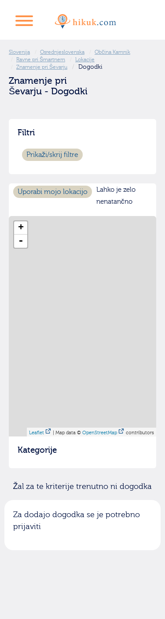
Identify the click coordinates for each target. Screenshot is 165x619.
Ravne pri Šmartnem (40, 59)
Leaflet (36, 433)
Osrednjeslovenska (62, 52)
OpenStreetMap (99, 433)
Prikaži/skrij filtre (52, 155)
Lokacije (85, 59)
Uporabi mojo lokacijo (53, 192)
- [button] (21, 241)
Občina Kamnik (112, 52)
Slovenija (19, 52)
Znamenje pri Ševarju (41, 67)
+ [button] (21, 228)
